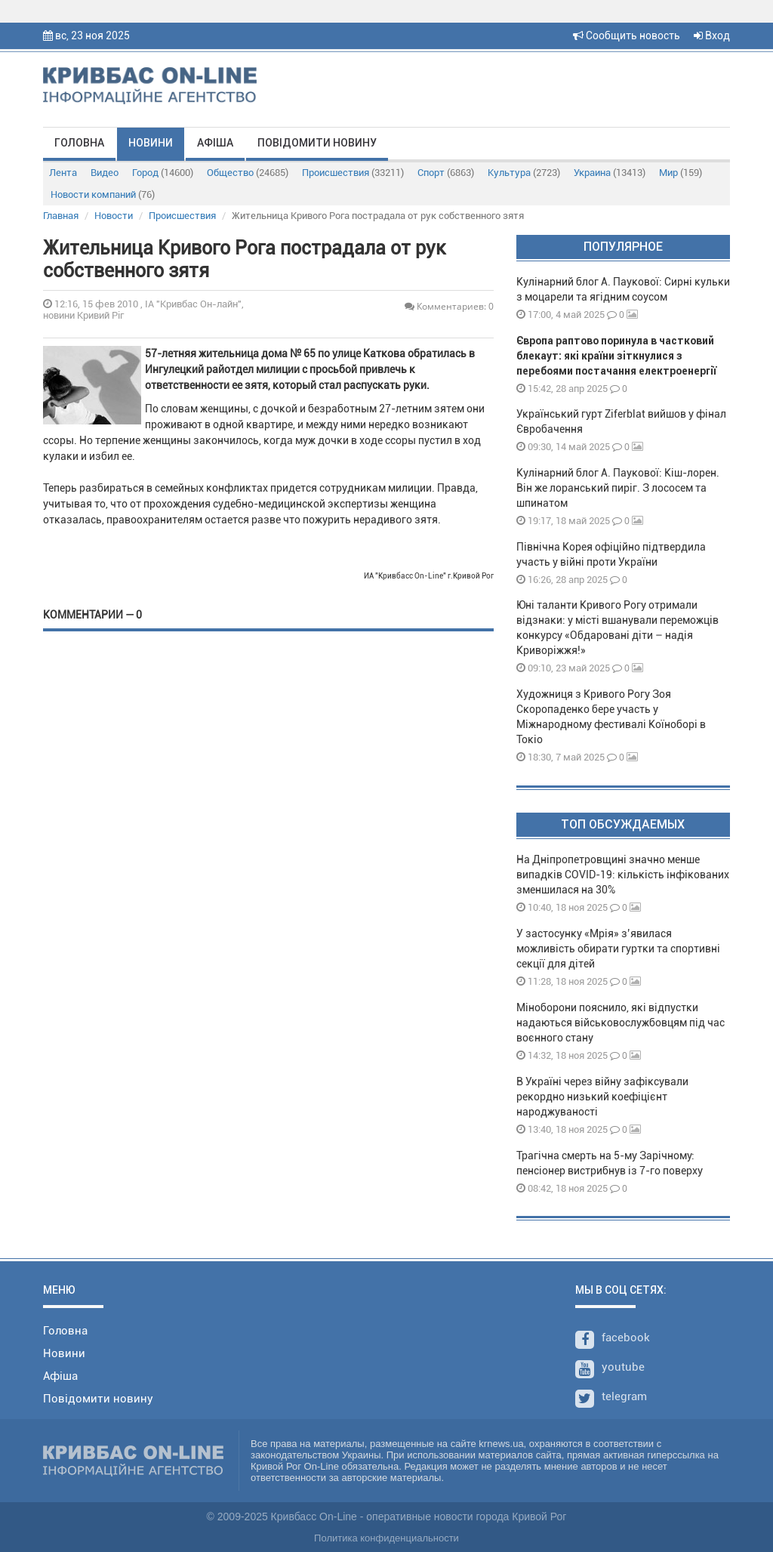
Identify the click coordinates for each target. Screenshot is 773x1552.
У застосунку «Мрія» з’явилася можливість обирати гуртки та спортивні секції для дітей (618, 948)
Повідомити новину (317, 143)
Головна (79, 143)
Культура (524, 172)
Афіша (215, 143)
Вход (712, 35)
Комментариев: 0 (449, 306)
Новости (113, 215)
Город (162, 172)
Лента (63, 172)
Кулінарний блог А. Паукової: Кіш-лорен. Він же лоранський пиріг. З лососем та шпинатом (617, 488)
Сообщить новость (626, 35)
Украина (609, 172)
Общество (247, 172)
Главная (61, 215)
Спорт (445, 172)
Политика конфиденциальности (386, 1538)
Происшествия (353, 172)
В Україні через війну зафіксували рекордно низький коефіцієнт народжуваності (602, 1096)
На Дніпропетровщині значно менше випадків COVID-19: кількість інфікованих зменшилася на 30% (622, 874)
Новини (150, 143)
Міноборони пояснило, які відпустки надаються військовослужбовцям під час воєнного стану (620, 1022)
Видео (105, 172)
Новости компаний (103, 194)
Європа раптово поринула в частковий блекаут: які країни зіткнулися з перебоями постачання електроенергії (616, 356)
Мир (680, 172)
